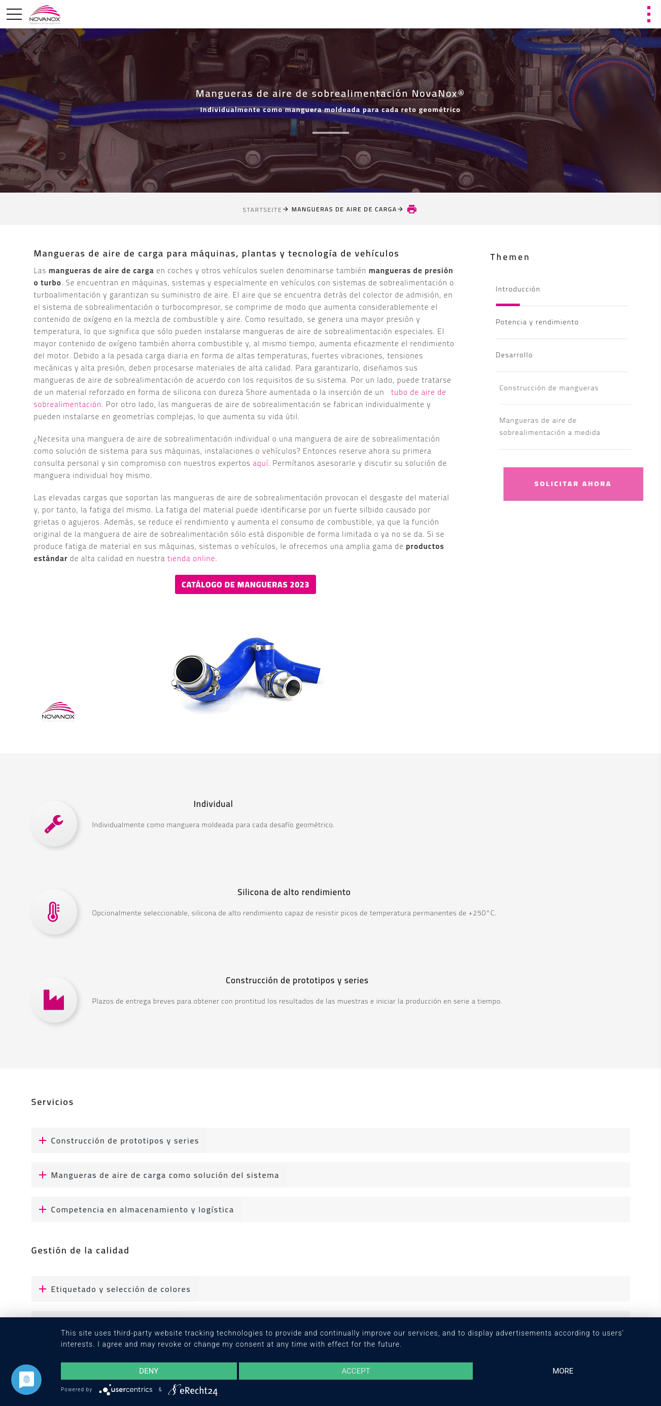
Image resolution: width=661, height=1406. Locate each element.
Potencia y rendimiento (541, 321)
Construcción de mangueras (562, 387)
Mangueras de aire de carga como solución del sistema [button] (155, 1175)
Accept (355, 1371)
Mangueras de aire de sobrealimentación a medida (563, 426)
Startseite (263, 209)
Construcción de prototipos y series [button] (115, 1140)
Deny (148, 1371)
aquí (260, 463)
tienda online (191, 558)
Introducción (522, 288)
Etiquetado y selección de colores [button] (111, 1289)
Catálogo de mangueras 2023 (245, 584)
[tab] (330, 1140)
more (562, 1371)
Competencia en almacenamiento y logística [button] (132, 1209)
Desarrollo (518, 354)
